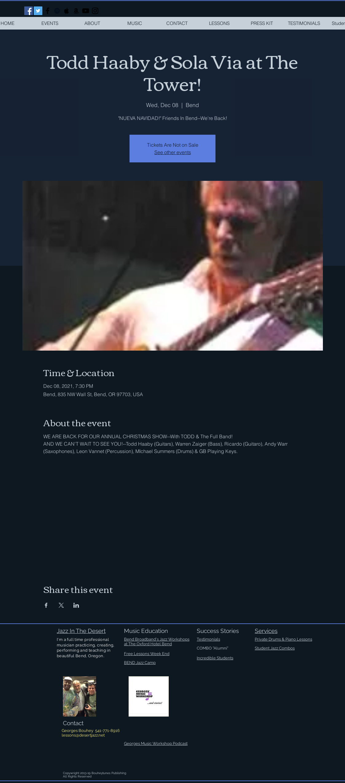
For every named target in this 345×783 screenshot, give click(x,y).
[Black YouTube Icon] (85, 10)
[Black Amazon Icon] (76, 10)
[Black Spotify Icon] (57, 10)
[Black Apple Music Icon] (66, 10)
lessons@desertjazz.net (83, 735)
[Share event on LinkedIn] (76, 605)
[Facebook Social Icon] (28, 10)
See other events (172, 152)
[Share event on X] (61, 605)
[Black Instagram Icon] (95, 10)
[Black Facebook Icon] (47, 10)
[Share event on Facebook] (46, 605)
